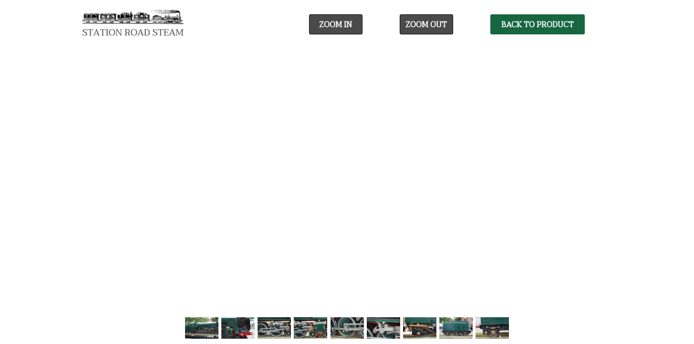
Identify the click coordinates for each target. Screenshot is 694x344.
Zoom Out (426, 25)
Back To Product (537, 25)
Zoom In (335, 25)
